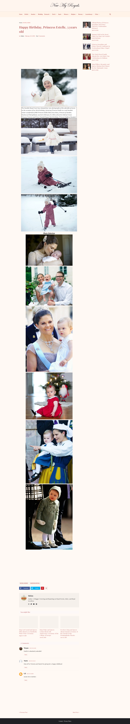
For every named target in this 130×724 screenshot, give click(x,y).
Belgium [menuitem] (73, 14)
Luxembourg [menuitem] (88, 14)
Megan (26, 648)
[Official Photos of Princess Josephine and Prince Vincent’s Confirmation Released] (87, 25)
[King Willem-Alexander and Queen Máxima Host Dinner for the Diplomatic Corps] (87, 66)
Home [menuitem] (20, 14)
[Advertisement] (49, 53)
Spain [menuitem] (59, 14)
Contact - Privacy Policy (65, 721)
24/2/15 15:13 (32, 661)
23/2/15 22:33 (32, 648)
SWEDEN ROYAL (35, 583)
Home (20, 22)
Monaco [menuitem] (66, 14)
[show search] (109, 14)
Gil (25, 673)
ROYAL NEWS (26, 22)
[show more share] (46, 588)
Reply (26, 654)
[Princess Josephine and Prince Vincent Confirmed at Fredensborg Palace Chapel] (87, 47)
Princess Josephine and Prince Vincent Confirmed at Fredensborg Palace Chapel (101, 46)
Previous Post (23, 712)
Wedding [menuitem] (40, 14)
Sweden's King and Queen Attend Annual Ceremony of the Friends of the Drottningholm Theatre (69, 632)
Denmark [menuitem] (46, 14)
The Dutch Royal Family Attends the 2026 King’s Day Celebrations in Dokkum (101, 56)
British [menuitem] (26, 14)
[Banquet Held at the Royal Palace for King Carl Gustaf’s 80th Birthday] (87, 37)
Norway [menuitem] (80, 14)
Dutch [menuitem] (53, 14)
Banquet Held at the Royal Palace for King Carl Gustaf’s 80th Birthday (101, 36)
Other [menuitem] (96, 14)
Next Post (75, 712)
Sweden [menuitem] (33, 14)
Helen (30, 596)
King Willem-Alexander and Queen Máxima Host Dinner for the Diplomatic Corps (101, 66)
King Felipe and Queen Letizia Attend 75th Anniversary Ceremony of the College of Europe (49, 632)
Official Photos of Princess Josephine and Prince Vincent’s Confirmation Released (100, 25)
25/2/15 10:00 (30, 673)
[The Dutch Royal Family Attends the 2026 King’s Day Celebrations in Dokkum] (87, 56)
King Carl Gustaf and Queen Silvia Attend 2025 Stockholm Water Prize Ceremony (28, 631)
